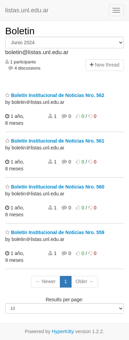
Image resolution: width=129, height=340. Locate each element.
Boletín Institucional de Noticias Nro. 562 (54, 95)
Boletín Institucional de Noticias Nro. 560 (54, 187)
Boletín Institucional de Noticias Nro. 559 (54, 232)
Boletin (20, 31)
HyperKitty (63, 331)
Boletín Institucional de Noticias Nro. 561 (54, 141)
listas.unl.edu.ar (27, 10)
